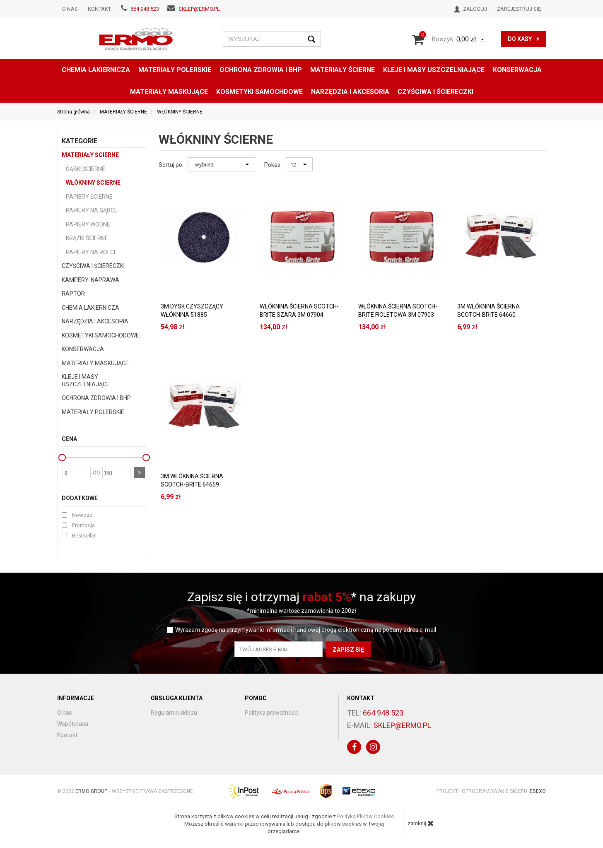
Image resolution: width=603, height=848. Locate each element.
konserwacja (517, 70)
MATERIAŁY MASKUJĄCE (169, 92)
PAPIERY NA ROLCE (91, 252)
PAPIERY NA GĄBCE (92, 210)
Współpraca (72, 723)
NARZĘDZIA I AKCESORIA (350, 92)
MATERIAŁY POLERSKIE (174, 70)
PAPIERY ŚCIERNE (89, 196)
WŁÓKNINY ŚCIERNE (93, 182)
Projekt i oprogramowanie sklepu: (491, 791)
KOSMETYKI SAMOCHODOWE (100, 335)
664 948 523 (144, 9)
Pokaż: (273, 164)
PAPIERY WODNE (88, 224)
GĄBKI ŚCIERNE (85, 169)
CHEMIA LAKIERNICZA (96, 70)
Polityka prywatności (272, 712)
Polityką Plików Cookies (365, 816)
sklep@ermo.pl (199, 9)
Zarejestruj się (519, 9)
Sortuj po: (171, 164)
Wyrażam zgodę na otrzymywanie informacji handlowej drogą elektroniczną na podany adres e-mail (305, 630)
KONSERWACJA (83, 349)
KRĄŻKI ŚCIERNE (87, 238)
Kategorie (79, 141)
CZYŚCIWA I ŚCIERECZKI (435, 92)
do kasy (523, 39)
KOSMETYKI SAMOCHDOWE (259, 92)
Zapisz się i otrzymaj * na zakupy (301, 597)
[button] (139, 472)
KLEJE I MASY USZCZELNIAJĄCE (434, 70)
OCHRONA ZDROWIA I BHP (260, 70)
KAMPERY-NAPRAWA (90, 280)
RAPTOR (73, 293)
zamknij (421, 823)
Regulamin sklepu (174, 712)
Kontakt (99, 9)
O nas (70, 9)
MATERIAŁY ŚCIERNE (342, 70)
